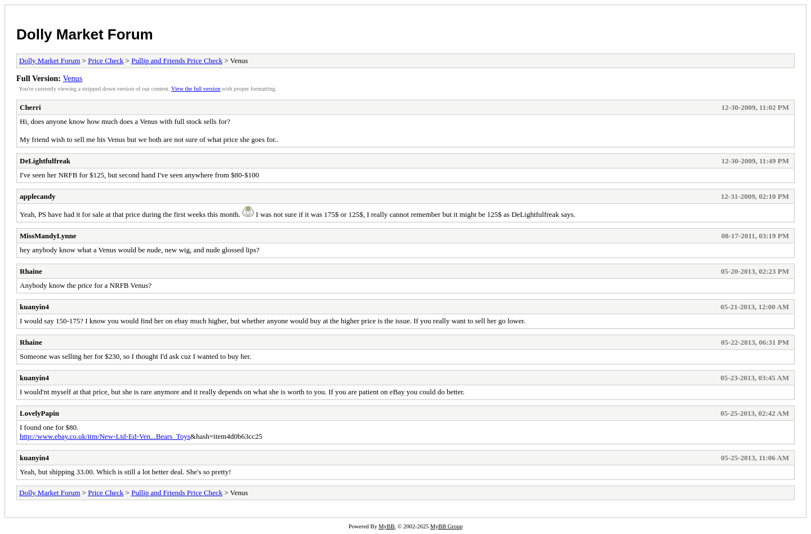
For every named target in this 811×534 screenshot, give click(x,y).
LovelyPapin (39, 413)
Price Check (105, 60)
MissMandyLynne (48, 236)
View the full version (195, 89)
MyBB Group (446, 526)
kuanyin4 (34, 306)
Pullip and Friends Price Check (176, 60)
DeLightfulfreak (45, 161)
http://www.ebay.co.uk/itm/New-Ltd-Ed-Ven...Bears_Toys (105, 436)
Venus (72, 78)
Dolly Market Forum (84, 34)
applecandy (38, 196)
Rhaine (31, 271)
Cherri (30, 107)
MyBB (386, 526)
